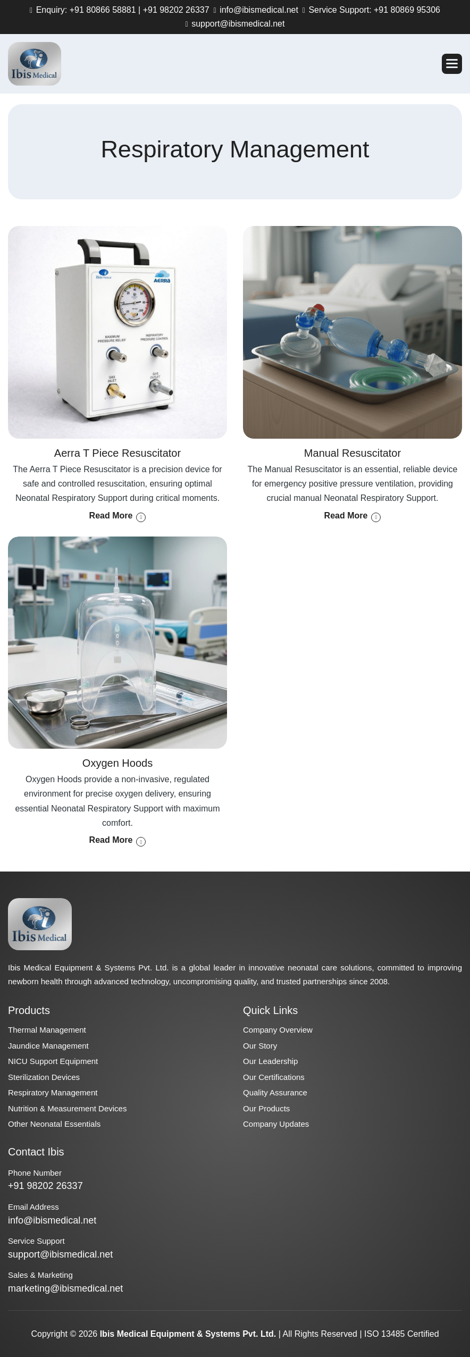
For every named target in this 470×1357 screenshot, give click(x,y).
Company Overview (278, 1029)
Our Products (266, 1108)
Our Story (260, 1045)
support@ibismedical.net (237, 23)
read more (111, 515)
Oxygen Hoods (117, 763)
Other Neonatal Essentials (54, 1123)
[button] (452, 64)
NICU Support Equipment (53, 1061)
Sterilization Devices (44, 1077)
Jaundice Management (48, 1045)
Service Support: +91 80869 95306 (373, 9)
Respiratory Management (52, 1092)
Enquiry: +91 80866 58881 (84, 9)
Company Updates (276, 1123)
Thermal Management (47, 1029)
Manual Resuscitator (352, 453)
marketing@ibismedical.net (65, 1288)
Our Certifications (274, 1077)
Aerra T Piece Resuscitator (117, 453)
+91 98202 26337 (176, 9)
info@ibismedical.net (257, 9)
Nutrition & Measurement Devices (67, 1108)
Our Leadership (270, 1061)
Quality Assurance (275, 1092)
